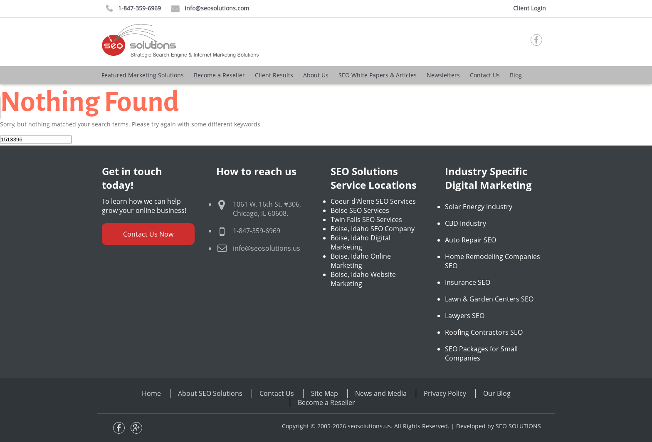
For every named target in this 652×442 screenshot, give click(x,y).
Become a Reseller (219, 75)
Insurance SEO (467, 282)
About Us (315, 75)
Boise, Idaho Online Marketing (361, 261)
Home (151, 393)
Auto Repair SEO (470, 239)
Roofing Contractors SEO (484, 332)
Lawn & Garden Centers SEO (489, 299)
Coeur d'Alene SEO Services (373, 201)
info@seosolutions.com (210, 8)
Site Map (324, 393)
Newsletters (443, 75)
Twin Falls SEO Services (366, 219)
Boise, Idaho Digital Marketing (360, 242)
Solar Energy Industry (478, 206)
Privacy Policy (445, 393)
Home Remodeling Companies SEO (492, 261)
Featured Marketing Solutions (142, 75)
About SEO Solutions (210, 393)
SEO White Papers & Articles (377, 75)
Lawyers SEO (464, 315)
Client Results (274, 75)
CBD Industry (465, 223)
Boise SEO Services (360, 210)
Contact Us (485, 75)
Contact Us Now (148, 234)
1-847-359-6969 (133, 8)
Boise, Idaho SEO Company (373, 228)
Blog (516, 75)
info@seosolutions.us (266, 248)
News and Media (381, 393)
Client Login (529, 8)
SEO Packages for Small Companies (481, 353)
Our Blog (497, 393)
